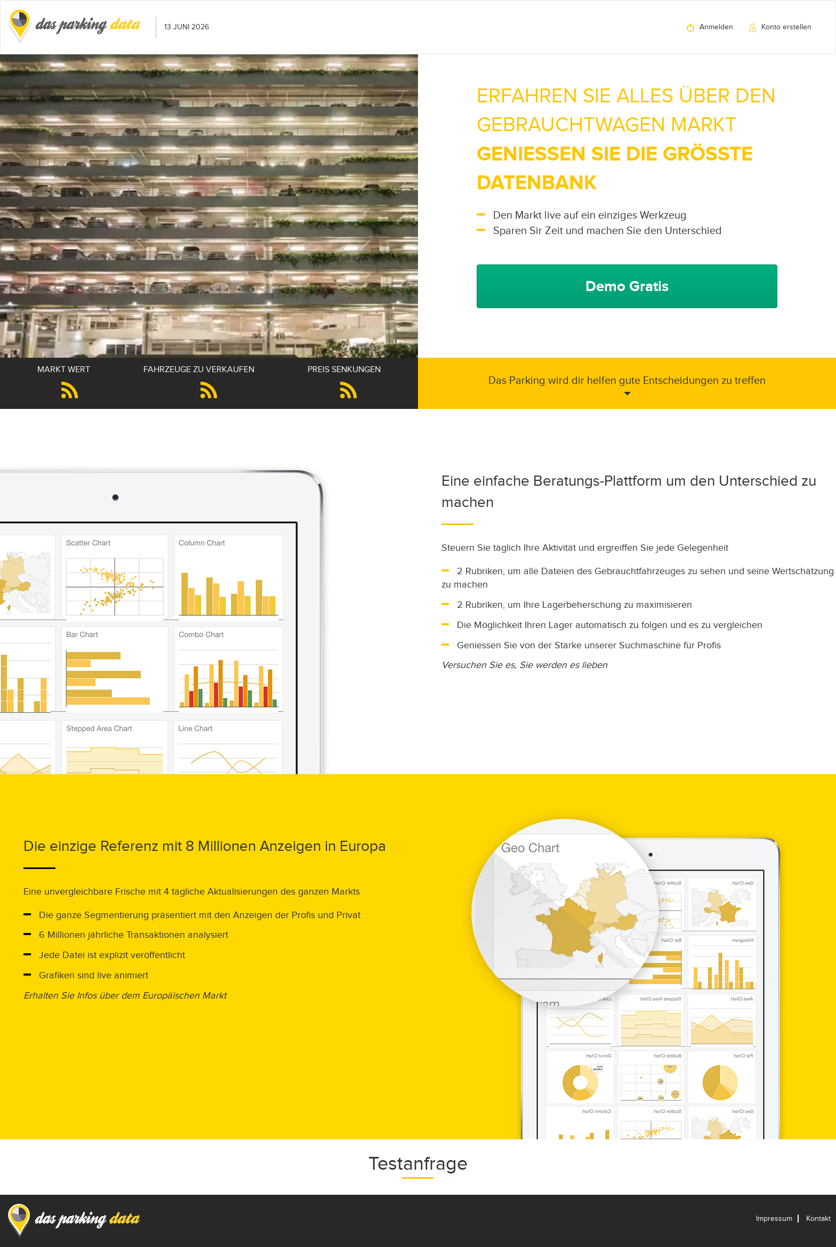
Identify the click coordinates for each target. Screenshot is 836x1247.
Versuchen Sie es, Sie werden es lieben (524, 664)
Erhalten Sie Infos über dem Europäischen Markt (124, 995)
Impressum (774, 1218)
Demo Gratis (627, 286)
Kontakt (818, 1218)
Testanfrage (418, 1163)
